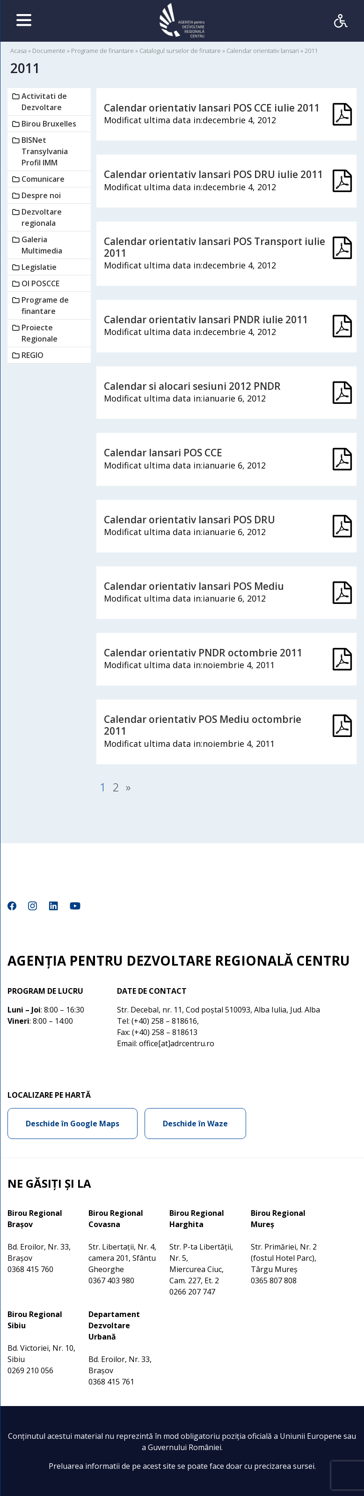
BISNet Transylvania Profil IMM (45, 151)
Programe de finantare (102, 50)
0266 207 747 (192, 1292)
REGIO (33, 355)
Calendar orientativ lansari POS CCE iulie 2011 (212, 107)
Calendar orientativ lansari (262, 50)
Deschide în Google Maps (72, 1123)
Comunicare (43, 179)
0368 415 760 (30, 1269)
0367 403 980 (111, 1280)
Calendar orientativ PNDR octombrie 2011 (203, 652)
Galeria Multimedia (42, 245)
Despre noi (41, 195)
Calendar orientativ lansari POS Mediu (194, 586)
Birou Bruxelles (49, 124)
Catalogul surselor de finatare (180, 50)
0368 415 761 (111, 1382)
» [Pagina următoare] (128, 787)
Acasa (18, 50)
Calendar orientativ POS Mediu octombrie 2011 (202, 725)
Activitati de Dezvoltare (44, 101)
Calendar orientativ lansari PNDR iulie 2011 (206, 319)
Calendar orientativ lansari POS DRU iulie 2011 (213, 174)
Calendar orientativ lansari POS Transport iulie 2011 (214, 247)
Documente (49, 50)
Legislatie (39, 267)
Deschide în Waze (195, 1123)
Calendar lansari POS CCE (163, 452)
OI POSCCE (40, 283)
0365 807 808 (274, 1280)
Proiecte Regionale (40, 333)
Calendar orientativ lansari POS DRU (189, 519)
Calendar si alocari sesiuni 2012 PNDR (192, 386)
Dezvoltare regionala (42, 217)
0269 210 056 (30, 1370)
